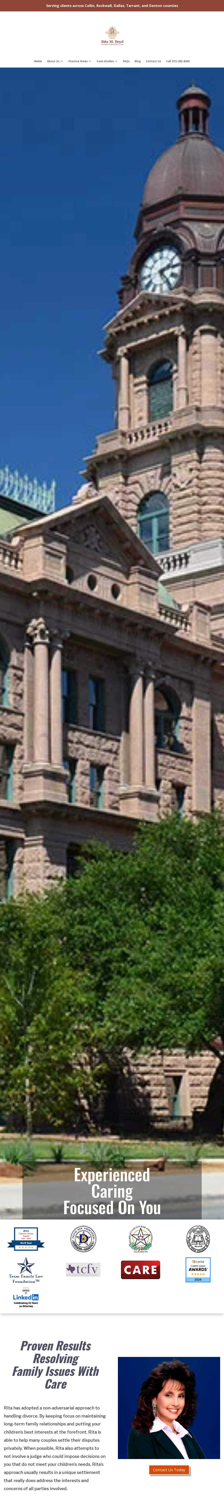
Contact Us (153, 49)
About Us (53, 49)
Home (38, 49)
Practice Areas (78, 49)
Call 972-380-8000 (178, 49)
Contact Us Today (169, 1469)
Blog (138, 49)
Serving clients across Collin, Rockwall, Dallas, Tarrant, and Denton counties (112, 5)
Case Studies (105, 49)
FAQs (126, 49)
